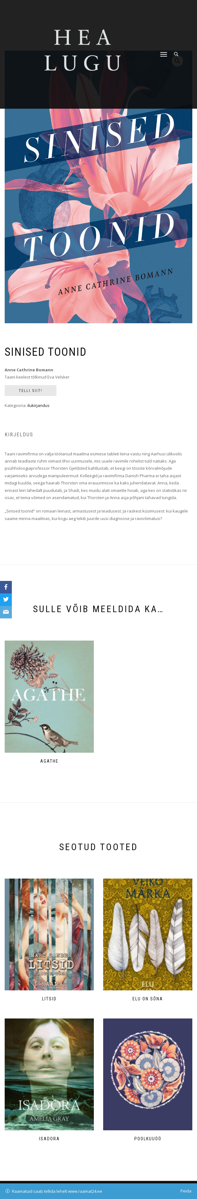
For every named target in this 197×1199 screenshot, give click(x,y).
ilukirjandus (38, 405)
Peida (185, 1191)
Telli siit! (30, 390)
